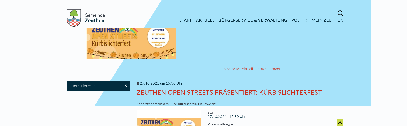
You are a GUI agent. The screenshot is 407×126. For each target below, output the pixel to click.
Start (185, 20)
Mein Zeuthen (327, 20)
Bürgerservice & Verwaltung (253, 20)
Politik (299, 20)
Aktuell (205, 20)
